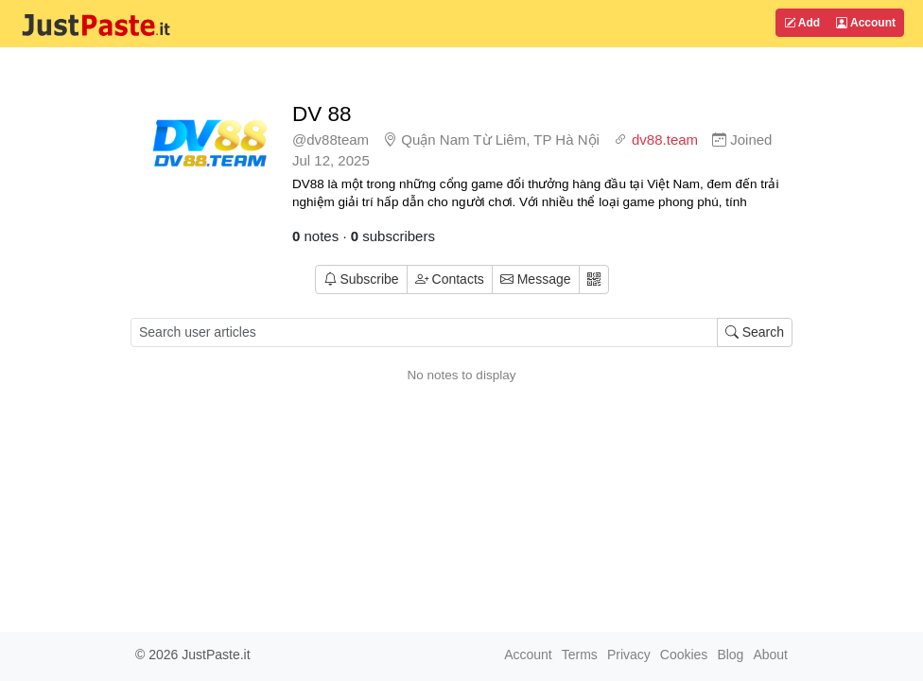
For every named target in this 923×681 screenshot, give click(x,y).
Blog (730, 654)
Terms (580, 654)
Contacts (449, 279)
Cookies (684, 654)
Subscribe (361, 279)
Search (754, 332)
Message (535, 279)
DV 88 (322, 114)
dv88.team (665, 139)
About (770, 654)
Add (802, 22)
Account (866, 22)
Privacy (629, 654)
